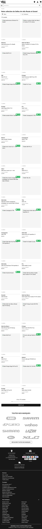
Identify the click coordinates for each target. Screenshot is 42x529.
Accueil (2, 8)
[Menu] (1, 5)
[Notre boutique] (34, 2)
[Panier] (41, 2)
